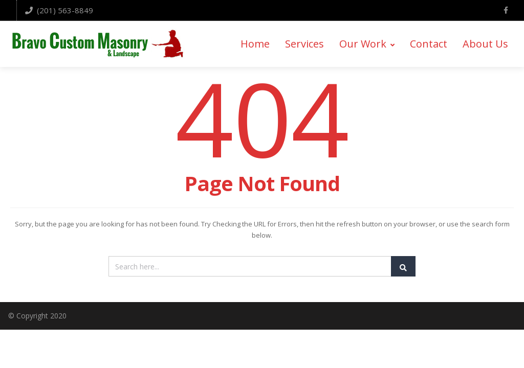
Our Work (367, 44)
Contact (428, 44)
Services (304, 44)
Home (255, 44)
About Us (485, 44)
